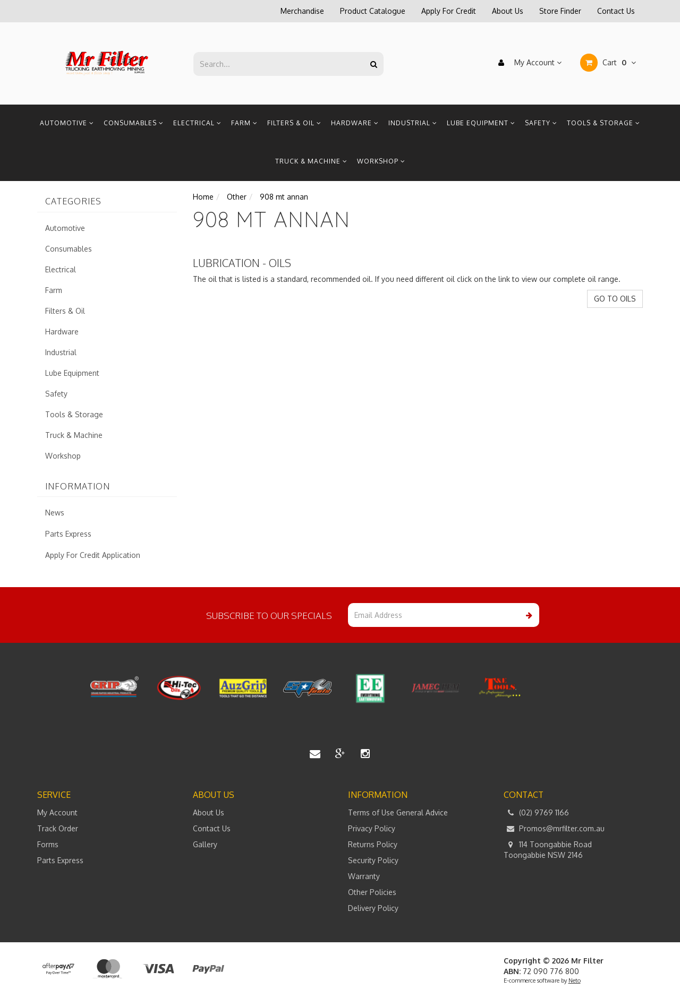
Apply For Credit (448, 10)
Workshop (381, 161)
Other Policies (372, 892)
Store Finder (560, 10)
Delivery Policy (373, 908)
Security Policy (373, 860)
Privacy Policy (371, 828)
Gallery (205, 844)
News (54, 512)
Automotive (67, 123)
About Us (507, 10)
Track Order (57, 828)
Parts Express (68, 533)
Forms (47, 844)
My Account (527, 63)
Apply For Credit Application (92, 555)
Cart (608, 63)
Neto (574, 980)
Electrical (197, 123)
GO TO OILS (615, 298)
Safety (541, 123)
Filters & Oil (294, 123)
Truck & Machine (311, 161)
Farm (244, 123)
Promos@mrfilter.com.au (554, 828)
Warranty (364, 876)
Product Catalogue (372, 10)
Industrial (412, 123)
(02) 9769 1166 (536, 812)
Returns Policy (372, 844)
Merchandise (302, 10)
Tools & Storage (603, 123)
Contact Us (616, 10)
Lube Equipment (481, 123)
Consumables (134, 123)
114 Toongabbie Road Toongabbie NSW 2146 (548, 849)
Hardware (355, 123)
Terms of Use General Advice (398, 812)
